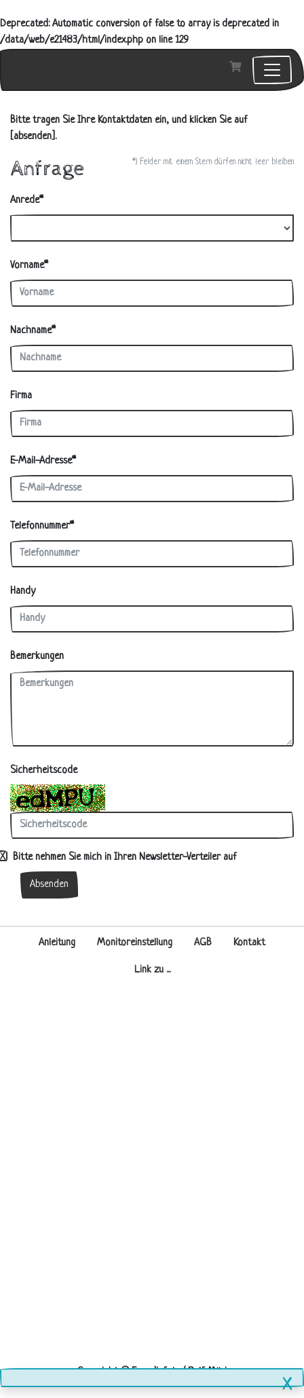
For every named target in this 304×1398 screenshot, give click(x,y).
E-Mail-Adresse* (43, 461)
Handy (22, 591)
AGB (203, 943)
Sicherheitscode (43, 770)
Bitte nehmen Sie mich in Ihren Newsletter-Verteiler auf (123, 857)
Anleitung (57, 943)
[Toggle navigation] (272, 70)
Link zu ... (152, 970)
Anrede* (26, 200)
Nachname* (33, 331)
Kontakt (249, 943)
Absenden (49, 884)
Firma (21, 396)
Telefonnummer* (42, 526)
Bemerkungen (37, 656)
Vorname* (29, 265)
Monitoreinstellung (134, 943)
